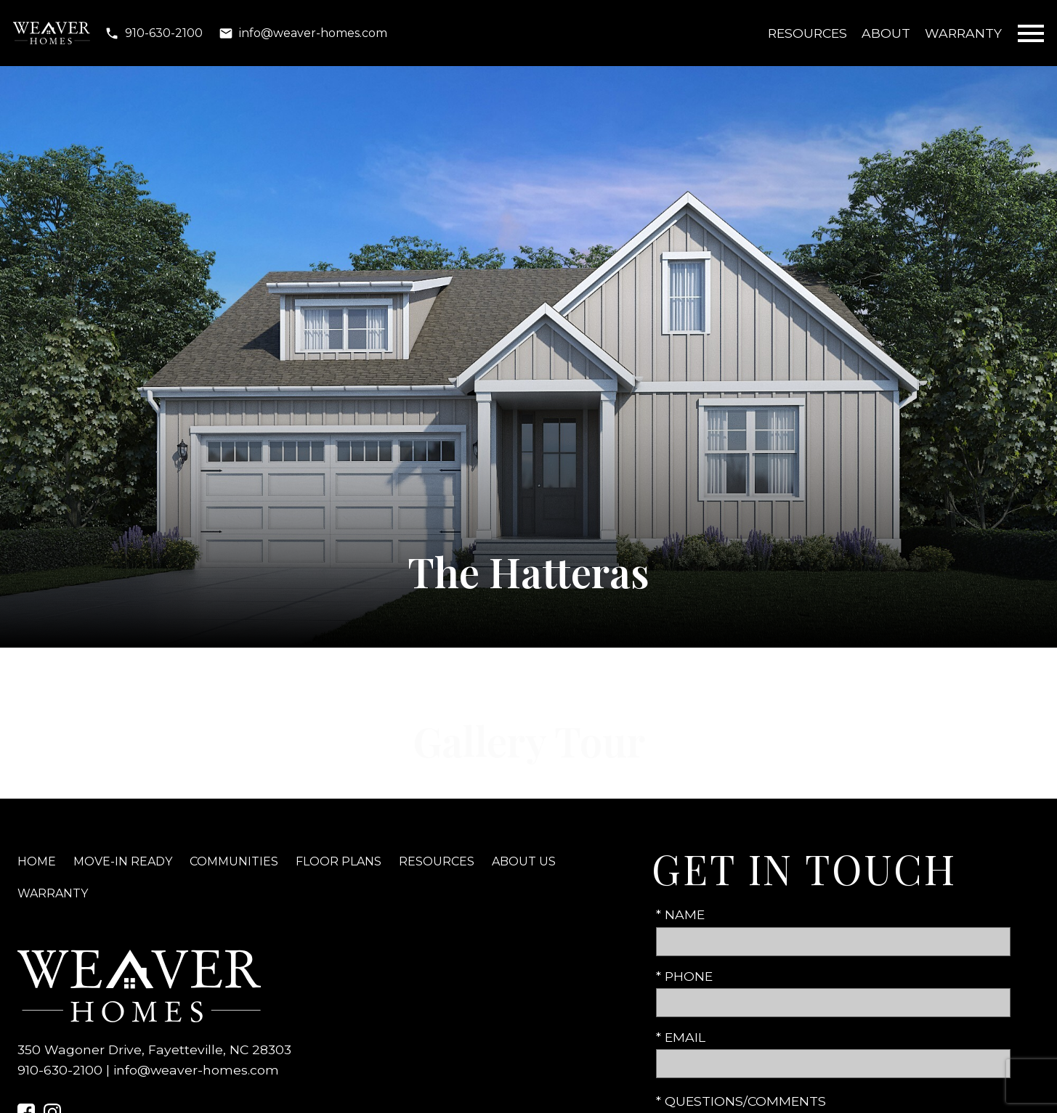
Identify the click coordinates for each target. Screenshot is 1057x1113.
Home (36, 861)
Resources (807, 33)
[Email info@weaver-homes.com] (303, 33)
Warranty (963, 33)
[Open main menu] (1030, 33)
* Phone (684, 976)
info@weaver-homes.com (196, 1069)
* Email (680, 1037)
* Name (680, 914)
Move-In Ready (122, 861)
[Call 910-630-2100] (154, 33)
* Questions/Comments (741, 1101)
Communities (234, 861)
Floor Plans (338, 861)
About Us (524, 861)
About (886, 33)
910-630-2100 (59, 1069)
